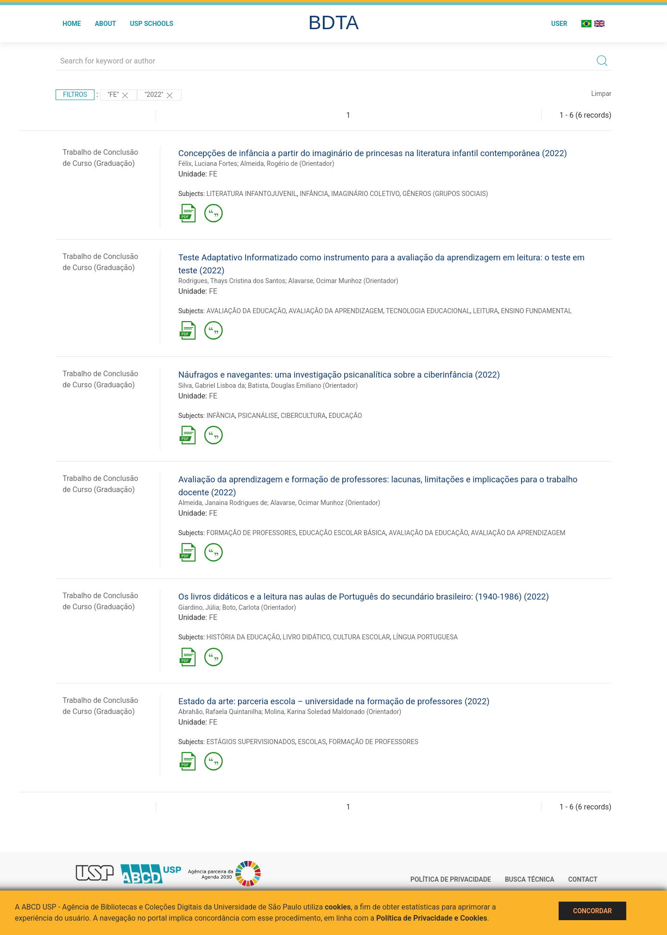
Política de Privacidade (450, 879)
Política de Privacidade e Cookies (431, 918)
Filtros (75, 94)
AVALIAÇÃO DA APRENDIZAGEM (336, 311)
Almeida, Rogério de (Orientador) (287, 163)
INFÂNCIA (314, 193)
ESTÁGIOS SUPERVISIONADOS (251, 741)
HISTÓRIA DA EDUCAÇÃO (243, 637)
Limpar (601, 93)
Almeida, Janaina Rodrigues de (222, 502)
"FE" (118, 95)
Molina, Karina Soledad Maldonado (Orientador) (332, 711)
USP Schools (152, 23)
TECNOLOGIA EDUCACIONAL (428, 311)
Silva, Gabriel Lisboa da (211, 385)
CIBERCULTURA (303, 415)
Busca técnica (529, 879)
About (105, 23)
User (559, 23)
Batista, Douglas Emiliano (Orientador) (303, 385)
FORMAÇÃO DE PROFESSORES (251, 533)
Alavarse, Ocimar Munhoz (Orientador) (343, 280)
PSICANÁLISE (258, 415)
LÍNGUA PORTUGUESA (425, 637)
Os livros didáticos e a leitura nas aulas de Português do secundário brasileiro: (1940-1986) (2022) (363, 596)
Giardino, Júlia (198, 607)
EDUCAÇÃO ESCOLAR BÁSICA (342, 533)
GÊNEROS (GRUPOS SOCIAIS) (445, 193)
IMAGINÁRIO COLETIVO (365, 193)
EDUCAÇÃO (345, 415)
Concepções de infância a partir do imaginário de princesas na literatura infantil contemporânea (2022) (372, 153)
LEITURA (485, 311)
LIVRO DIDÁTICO (306, 637)
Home (72, 23)
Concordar (592, 911)
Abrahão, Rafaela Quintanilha (220, 711)
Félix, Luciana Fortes (207, 163)
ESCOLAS (312, 741)
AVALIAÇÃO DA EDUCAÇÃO (246, 311)
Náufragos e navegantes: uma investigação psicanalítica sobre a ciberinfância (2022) (339, 374)
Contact (583, 879)
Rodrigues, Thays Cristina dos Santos (231, 280)
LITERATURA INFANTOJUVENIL (252, 193)
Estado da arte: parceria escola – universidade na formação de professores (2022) (334, 701)
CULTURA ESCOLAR (361, 637)
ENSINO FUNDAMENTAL (536, 311)
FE (213, 174)
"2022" (159, 95)
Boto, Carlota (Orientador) (259, 607)
